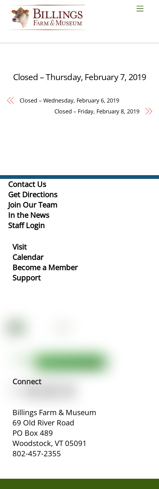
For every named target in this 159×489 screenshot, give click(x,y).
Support (26, 277)
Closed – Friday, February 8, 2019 (96, 111)
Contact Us (27, 184)
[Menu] (142, 8)
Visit (19, 247)
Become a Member (45, 267)
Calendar (28, 257)
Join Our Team (32, 204)
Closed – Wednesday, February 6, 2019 (69, 100)
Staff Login (26, 225)
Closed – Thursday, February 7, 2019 (79, 77)
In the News (28, 215)
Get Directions (32, 194)
